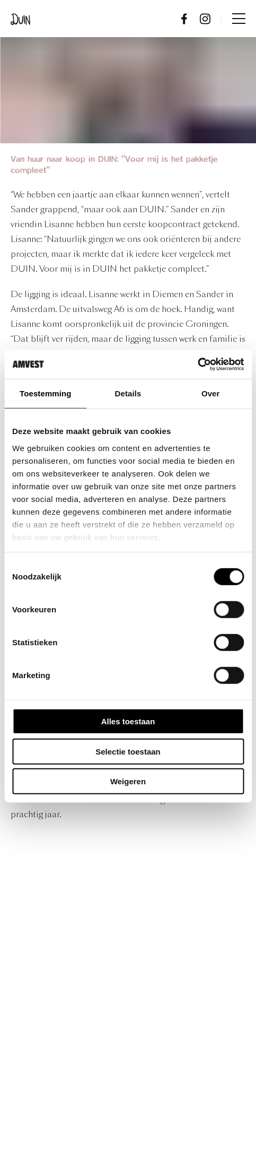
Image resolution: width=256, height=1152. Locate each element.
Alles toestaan (128, 721)
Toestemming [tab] (46, 393)
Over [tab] (210, 393)
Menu (238, 18)
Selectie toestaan (128, 751)
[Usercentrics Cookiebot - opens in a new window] (197, 364)
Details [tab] (128, 393)
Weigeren (128, 781)
